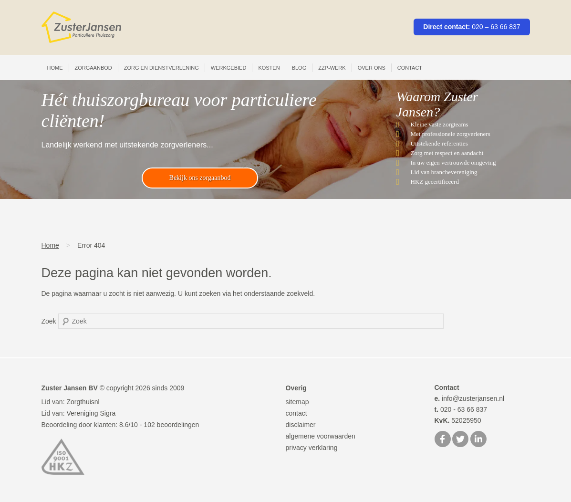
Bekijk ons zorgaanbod (200, 177)
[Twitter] (460, 440)
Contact (409, 68)
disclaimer (301, 425)
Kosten (269, 68)
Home (55, 68)
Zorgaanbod (93, 68)
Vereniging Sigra (90, 413)
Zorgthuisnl (82, 402)
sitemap (297, 402)
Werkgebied (229, 68)
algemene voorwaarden (320, 436)
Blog (299, 68)
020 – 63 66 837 (496, 27)
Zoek (49, 321)
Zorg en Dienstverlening (161, 68)
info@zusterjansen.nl (470, 398)
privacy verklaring (312, 447)
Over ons (371, 68)
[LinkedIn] (478, 440)
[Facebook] (443, 440)
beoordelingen (171, 425)
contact (296, 413)
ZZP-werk (331, 68)
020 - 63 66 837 (461, 409)
